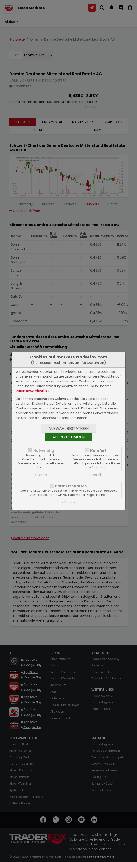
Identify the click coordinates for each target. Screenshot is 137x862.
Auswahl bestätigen (69, 428)
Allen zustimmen (69, 437)
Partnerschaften (71, 486)
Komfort (98, 450)
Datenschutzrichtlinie (32, 391)
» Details (41, 475)
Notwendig (43, 450)
